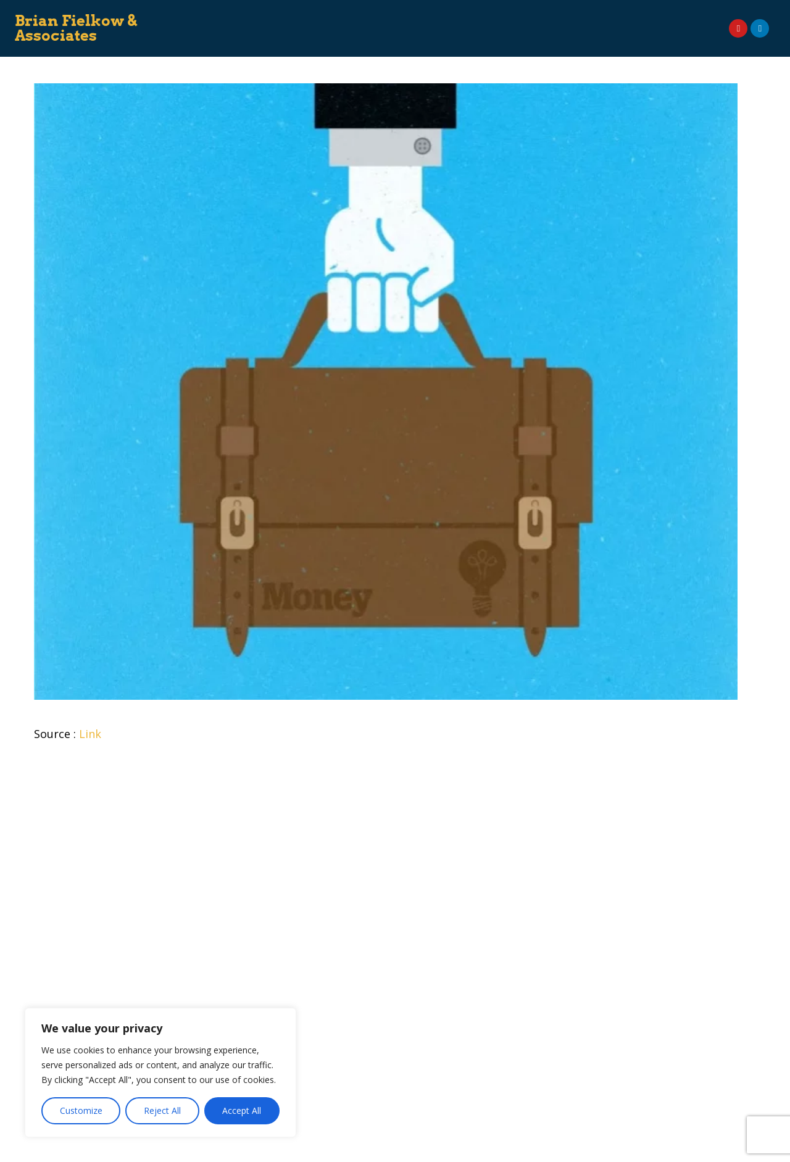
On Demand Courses (476, 17)
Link (90, 733)
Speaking (354, 17)
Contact (432, 39)
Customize (81, 1110)
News (621, 17)
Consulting (295, 17)
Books (404, 17)
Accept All (241, 1110)
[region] (160, 1072)
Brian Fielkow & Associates (76, 28)
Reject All (162, 1110)
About (243, 17)
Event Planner (563, 17)
